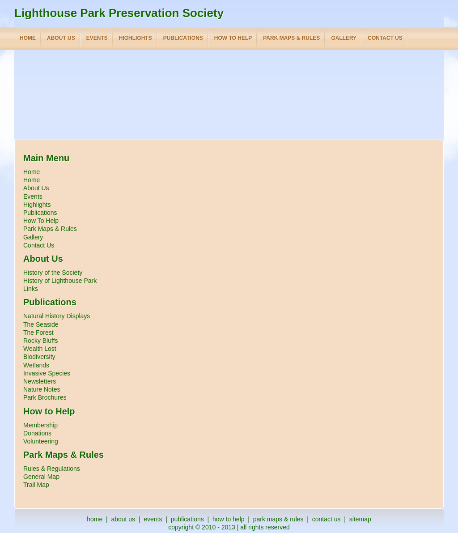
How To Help (41, 220)
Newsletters (39, 381)
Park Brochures (44, 397)
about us (123, 519)
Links (30, 288)
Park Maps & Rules (50, 228)
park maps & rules (278, 519)
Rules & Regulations (51, 468)
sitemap (360, 519)
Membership (40, 425)
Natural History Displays (56, 316)
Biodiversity (39, 356)
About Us (36, 188)
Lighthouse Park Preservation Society (119, 13)
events (153, 519)
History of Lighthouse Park (60, 280)
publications (187, 519)
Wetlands (36, 365)
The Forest (38, 332)
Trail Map (36, 484)
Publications (40, 212)
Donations (37, 433)
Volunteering (40, 441)
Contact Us (38, 245)
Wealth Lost (39, 348)
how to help (228, 519)
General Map (41, 476)
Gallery (33, 237)
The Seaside (41, 324)
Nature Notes (41, 389)
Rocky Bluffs (40, 340)
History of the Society (52, 272)
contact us (326, 519)
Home (31, 171)
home (94, 519)
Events (32, 196)
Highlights (37, 204)
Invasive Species (46, 373)
